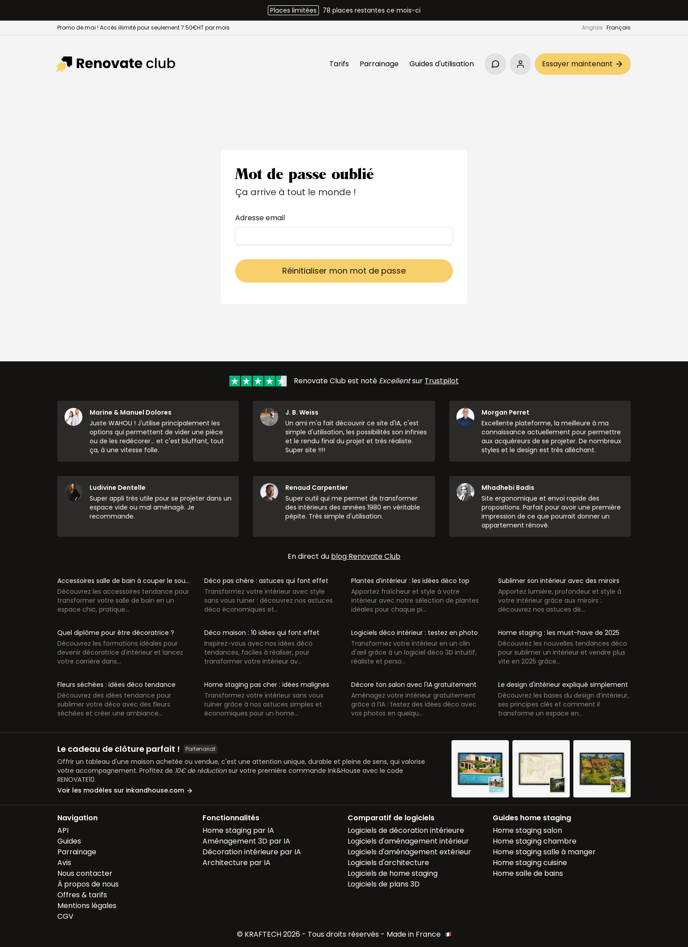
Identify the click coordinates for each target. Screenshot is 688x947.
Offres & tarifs (82, 895)
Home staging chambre (534, 841)
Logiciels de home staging (393, 873)
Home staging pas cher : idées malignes (266, 684)
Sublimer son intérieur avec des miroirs (558, 580)
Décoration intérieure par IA (251, 852)
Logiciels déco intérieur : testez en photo (414, 632)
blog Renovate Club (365, 556)
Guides (69, 841)
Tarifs (339, 64)
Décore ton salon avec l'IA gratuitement (414, 684)
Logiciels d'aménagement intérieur (408, 841)
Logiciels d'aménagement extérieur (409, 852)
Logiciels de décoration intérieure (406, 830)
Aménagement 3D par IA (246, 841)
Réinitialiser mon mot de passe (344, 270)
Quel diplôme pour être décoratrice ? (115, 632)
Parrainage (379, 64)
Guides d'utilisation (441, 64)
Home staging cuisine (530, 862)
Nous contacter (84, 873)
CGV (65, 916)
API (63, 830)
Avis (64, 862)
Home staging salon (527, 830)
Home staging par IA (238, 830)
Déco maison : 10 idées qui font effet (261, 632)
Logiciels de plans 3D (384, 884)
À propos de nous (88, 884)
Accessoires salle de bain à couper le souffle (126, 580)
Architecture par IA (236, 862)
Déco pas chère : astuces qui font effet (266, 580)
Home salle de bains (528, 873)
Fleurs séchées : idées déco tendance (116, 684)
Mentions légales (86, 905)
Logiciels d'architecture (388, 862)
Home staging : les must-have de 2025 (558, 632)
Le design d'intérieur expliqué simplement (563, 684)
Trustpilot (442, 381)
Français (618, 27)
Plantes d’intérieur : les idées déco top (410, 580)
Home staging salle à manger (544, 852)
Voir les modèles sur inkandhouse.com (125, 790)
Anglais (592, 27)
